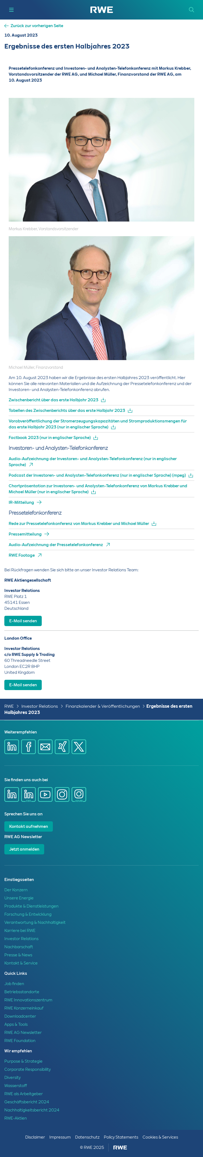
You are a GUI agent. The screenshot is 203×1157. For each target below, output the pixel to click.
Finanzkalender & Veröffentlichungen (103, 706)
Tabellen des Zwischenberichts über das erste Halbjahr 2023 (67, 410)
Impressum (60, 1137)
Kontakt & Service (21, 963)
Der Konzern (16, 889)
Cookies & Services (160, 1137)
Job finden (14, 983)
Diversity (12, 1077)
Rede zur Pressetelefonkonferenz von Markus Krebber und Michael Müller (79, 523)
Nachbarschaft (18, 946)
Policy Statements (121, 1137)
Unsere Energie (19, 898)
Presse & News (18, 955)
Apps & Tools (16, 1024)
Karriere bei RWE (20, 930)
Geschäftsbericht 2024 (26, 1102)
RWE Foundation (20, 1040)
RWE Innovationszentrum (28, 1000)
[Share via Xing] (62, 746)
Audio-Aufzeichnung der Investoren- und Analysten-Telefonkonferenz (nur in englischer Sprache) (93, 461)
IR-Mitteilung (21, 502)
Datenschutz (87, 1137)
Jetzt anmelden (24, 849)
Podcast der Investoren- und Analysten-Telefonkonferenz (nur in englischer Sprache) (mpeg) (97, 475)
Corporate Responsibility (27, 1069)
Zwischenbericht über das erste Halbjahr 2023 (53, 400)
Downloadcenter (20, 1016)
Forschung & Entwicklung (27, 914)
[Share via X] (79, 746)
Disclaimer (35, 1137)
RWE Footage (22, 555)
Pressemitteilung (25, 534)
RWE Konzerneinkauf (23, 1008)
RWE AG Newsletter (23, 1032)
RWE (9, 706)
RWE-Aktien (15, 1118)
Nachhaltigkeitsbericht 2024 (31, 1110)
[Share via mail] (45, 746)
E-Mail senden (23, 620)
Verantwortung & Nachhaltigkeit (35, 922)
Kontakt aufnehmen (28, 826)
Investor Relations (39, 706)
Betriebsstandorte (21, 991)
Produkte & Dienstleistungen (31, 906)
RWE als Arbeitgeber (23, 1093)
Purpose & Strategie (23, 1061)
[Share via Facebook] (28, 746)
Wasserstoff (15, 1085)
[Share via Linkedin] (11, 746)
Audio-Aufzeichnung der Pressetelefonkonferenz (56, 544)
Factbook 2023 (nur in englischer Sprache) (50, 437)
